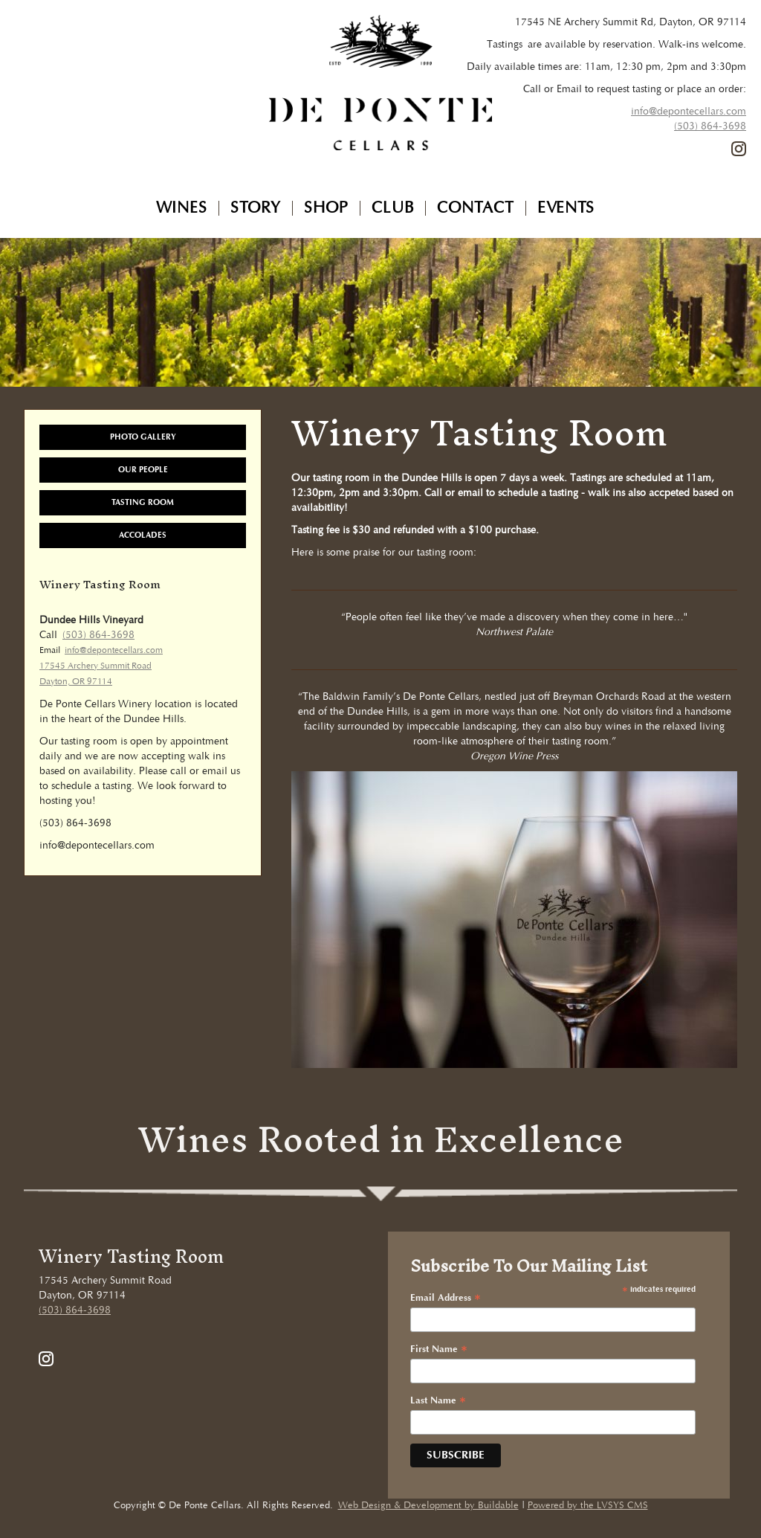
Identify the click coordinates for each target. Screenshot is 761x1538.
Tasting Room (142, 502)
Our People (143, 469)
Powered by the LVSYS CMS (588, 1496)
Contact (475, 208)
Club (393, 208)
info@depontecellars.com (688, 112)
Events (566, 208)
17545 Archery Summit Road (95, 666)
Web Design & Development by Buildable (428, 1496)
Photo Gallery (143, 437)
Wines (181, 208)
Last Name (438, 1392)
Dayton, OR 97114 (75, 681)
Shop (326, 208)
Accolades (142, 535)
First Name (438, 1341)
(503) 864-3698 (710, 126)
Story (255, 208)
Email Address (445, 1289)
